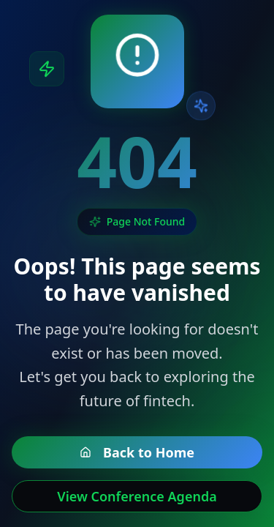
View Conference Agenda (136, 496)
